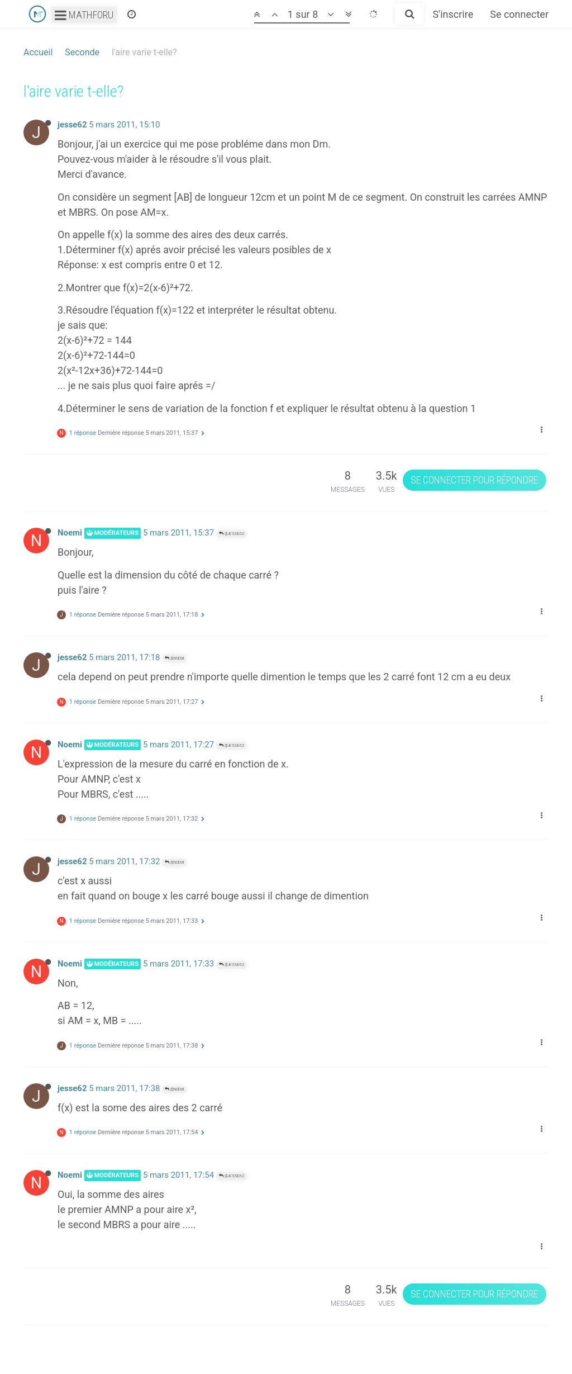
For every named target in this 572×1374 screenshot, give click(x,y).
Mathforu (84, 15)
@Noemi (174, 658)
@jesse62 (231, 533)
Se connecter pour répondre (474, 480)
